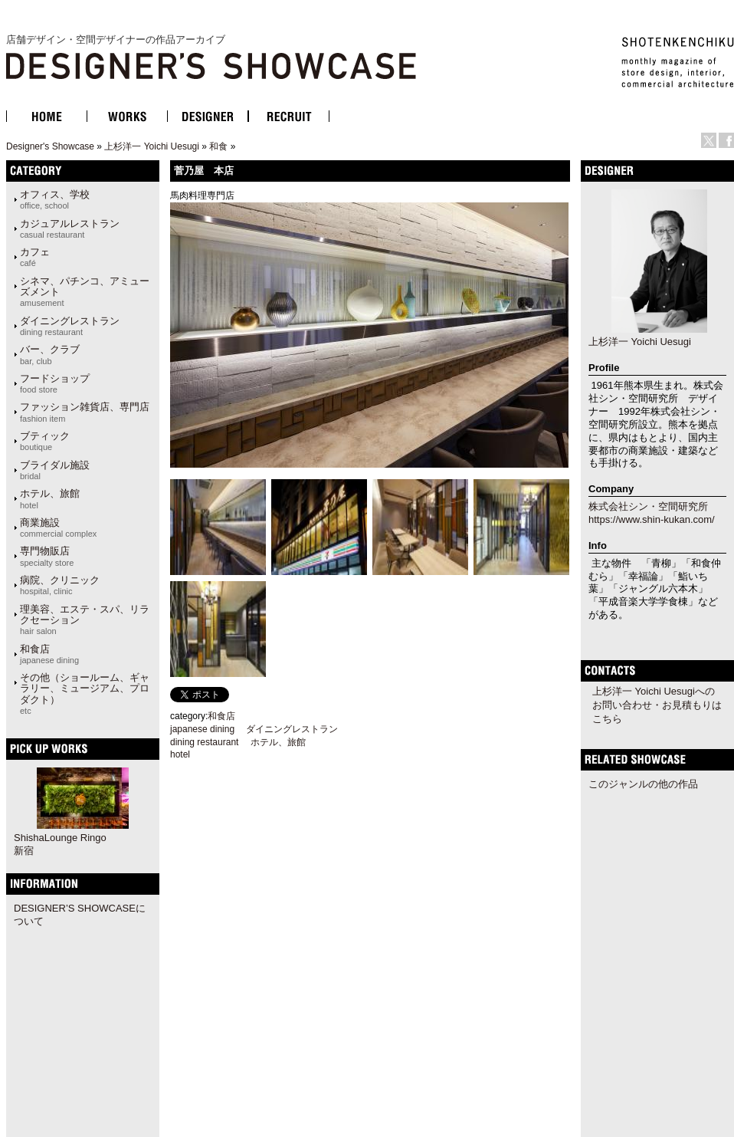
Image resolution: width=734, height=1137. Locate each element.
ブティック (45, 441)
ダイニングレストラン (70, 326)
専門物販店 (47, 556)
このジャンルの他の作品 (643, 784)
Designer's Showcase (50, 146)
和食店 (49, 654)
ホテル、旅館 (50, 498)
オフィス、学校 (55, 199)
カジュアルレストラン (70, 228)
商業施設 (58, 527)
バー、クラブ (50, 354)
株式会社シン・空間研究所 (648, 506)
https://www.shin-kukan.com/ (651, 519)
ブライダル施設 (55, 470)
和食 (218, 146)
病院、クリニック (60, 585)
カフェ (35, 257)
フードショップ (55, 383)
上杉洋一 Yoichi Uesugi (151, 146)
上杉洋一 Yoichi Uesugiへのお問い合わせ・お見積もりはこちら (657, 705)
